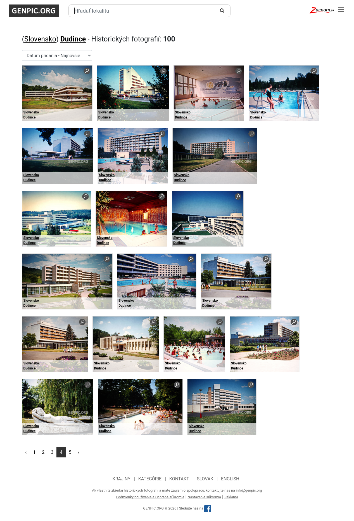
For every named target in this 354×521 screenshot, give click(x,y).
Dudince (73, 39)
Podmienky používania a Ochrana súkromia (150, 497)
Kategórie (149, 479)
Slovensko (40, 39)
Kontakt (179, 479)
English (230, 479)
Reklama (231, 497)
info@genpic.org (249, 490)
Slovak (205, 479)
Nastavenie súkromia (204, 497)
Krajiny (121, 479)
